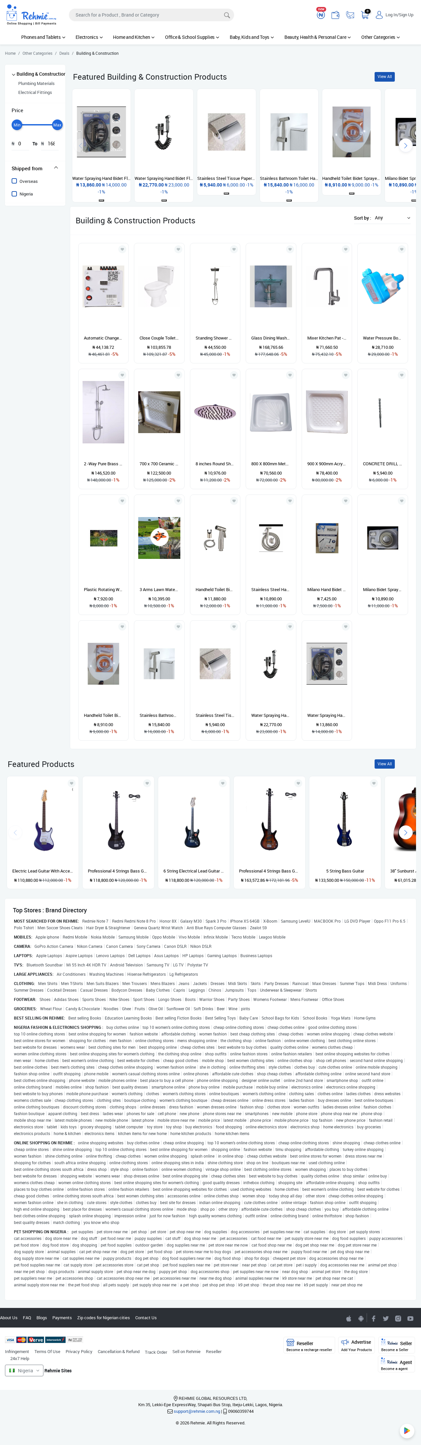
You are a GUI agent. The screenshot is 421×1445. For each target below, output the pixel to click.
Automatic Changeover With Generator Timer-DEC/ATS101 (103, 338)
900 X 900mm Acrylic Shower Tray (327, 464)
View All (385, 76)
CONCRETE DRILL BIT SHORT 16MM (382, 464)
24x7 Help (19, 1358)
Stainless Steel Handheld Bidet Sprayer (271, 589)
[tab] (35, 168)
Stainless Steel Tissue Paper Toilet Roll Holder (215, 715)
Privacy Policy (79, 1351)
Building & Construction (41, 74)
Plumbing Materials (36, 83)
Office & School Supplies (192, 37)
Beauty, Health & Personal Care (317, 37)
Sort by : (362, 218)
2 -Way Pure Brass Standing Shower (103, 464)
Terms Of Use (47, 1351)
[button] (391, 217)
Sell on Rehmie (186, 1351)
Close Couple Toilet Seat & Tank (159, 338)
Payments (62, 1318)
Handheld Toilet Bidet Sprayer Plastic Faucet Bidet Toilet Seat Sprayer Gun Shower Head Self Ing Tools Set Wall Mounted (103, 715)
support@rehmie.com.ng (197, 1411)
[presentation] (406, 145)
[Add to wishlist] (72, 783)
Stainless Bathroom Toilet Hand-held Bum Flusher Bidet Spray (159, 715)
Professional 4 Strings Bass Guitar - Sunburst (269, 871)
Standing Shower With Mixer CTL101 (215, 338)
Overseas (29, 181)
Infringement (17, 1351)
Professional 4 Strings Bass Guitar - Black (118, 871)
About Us (9, 1318)
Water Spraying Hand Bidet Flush (327, 715)
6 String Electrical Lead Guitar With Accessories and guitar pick (193, 871)
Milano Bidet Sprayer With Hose (382, 589)
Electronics (89, 37)
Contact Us (146, 1318)
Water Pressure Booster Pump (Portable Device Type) (382, 338)
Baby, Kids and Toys (252, 37)
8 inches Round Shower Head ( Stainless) (215, 464)
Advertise (356, 1345)
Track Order (156, 1352)
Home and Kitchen (133, 37)
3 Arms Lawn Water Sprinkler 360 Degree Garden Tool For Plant (159, 589)
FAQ (27, 1318)
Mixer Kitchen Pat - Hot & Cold (327, 338)
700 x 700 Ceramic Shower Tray (159, 464)
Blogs (41, 1318)
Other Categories (380, 37)
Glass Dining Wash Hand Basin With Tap (271, 338)
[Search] (151, 15)
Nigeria (26, 194)
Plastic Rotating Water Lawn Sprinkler (103, 589)
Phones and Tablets (43, 37)
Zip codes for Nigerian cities (103, 1318)
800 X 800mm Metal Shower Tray (271, 464)
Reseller (213, 1351)
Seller (396, 1345)
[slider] (17, 124)
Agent (396, 1364)
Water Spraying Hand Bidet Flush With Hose (271, 715)
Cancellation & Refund (119, 1351)
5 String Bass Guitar (345, 871)
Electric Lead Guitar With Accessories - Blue (42, 871)
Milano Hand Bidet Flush (327, 589)
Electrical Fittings (35, 92)
